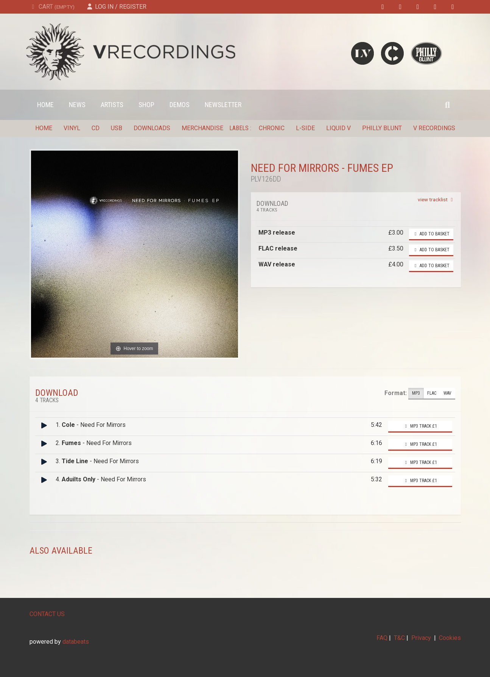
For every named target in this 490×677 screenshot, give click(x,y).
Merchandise (202, 128)
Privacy (421, 637)
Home (45, 105)
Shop (146, 105)
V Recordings (434, 128)
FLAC (431, 393)
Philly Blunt (382, 128)
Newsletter (223, 105)
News (77, 105)
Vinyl (72, 128)
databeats (75, 641)
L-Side (305, 128)
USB (116, 128)
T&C (399, 637)
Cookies (450, 637)
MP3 (416, 393)
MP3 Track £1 (420, 426)
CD (96, 128)
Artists (112, 105)
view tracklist (436, 199)
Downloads (152, 128)
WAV (447, 393)
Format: (395, 393)
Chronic (272, 128)
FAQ (381, 637)
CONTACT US (47, 614)
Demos (180, 105)
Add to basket (431, 234)
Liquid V (338, 128)
